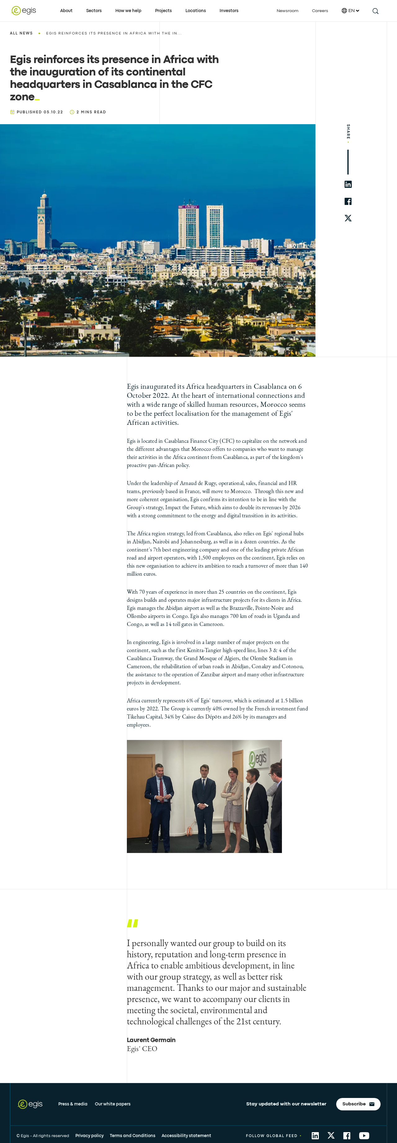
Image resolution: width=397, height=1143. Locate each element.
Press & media (72, 1104)
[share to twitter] (348, 218)
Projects (163, 11)
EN (350, 10)
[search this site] (375, 10)
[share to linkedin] (348, 184)
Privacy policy (89, 1136)
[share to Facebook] (346, 1135)
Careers (320, 11)
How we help (128, 11)
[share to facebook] (348, 201)
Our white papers (113, 1104)
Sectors (94, 11)
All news (21, 33)
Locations (195, 11)
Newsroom (287, 11)
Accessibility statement (186, 1136)
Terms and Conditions (132, 1136)
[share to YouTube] (364, 1135)
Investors (229, 11)
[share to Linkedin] (315, 1135)
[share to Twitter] (331, 1135)
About (66, 11)
